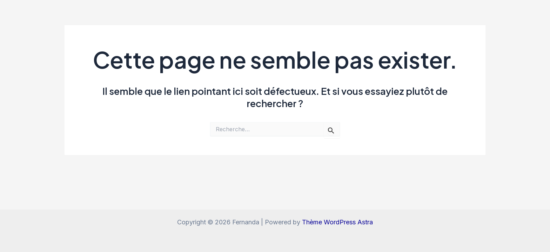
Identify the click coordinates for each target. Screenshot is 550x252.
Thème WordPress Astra (337, 222)
